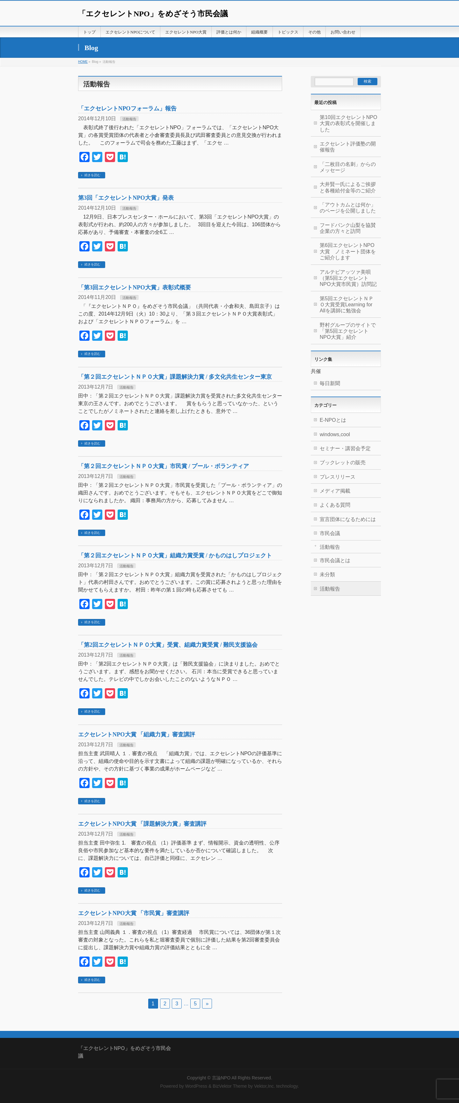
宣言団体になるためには (348, 519)
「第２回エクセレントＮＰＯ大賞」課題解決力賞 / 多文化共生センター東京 (175, 377)
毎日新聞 (330, 383)
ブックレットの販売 (343, 462)
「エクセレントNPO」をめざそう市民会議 (153, 14)
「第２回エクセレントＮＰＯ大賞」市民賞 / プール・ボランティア (163, 466)
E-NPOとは (333, 420)
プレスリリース (337, 477)
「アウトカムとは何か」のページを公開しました (348, 207)
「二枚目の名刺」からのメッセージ (348, 167)
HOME (83, 61)
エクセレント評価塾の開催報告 (348, 147)
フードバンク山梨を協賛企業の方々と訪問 (348, 228)
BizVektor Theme (230, 1086)
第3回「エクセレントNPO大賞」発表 (126, 198)
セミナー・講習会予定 (345, 448)
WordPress (196, 1086)
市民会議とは (335, 560)
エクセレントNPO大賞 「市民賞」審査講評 (133, 913)
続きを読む (92, 175)
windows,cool (335, 434)
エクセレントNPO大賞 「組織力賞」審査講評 (136, 734)
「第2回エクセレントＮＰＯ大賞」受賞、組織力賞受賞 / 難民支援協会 (168, 645)
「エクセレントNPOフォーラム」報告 (127, 108)
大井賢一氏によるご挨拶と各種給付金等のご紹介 (348, 187)
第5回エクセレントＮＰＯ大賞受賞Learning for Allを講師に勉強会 (347, 305)
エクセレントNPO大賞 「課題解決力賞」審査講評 (142, 824)
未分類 (327, 574)
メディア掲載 (335, 491)
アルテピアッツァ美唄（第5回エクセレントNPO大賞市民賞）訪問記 (348, 278)
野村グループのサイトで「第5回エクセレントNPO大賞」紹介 (348, 331)
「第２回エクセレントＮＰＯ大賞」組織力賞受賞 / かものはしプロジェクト (175, 555)
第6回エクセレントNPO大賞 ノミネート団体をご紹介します (348, 251)
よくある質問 (335, 505)
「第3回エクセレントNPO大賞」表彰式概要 (134, 287)
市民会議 (330, 533)
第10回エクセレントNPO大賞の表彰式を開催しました (348, 123)
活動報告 (129, 119)
